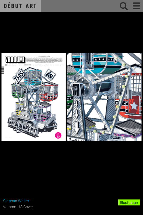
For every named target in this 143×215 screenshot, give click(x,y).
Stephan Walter (16, 200)
